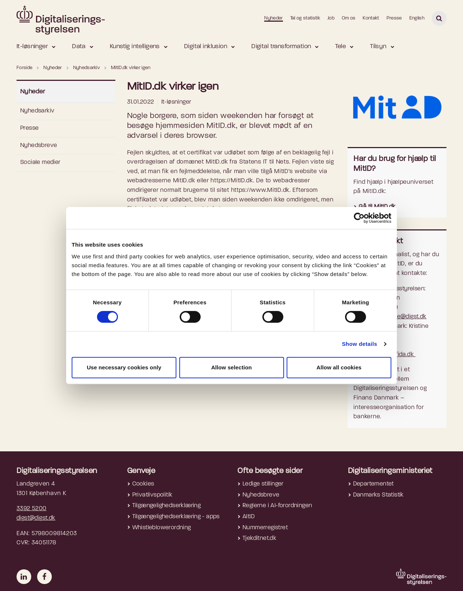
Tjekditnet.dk (259, 538)
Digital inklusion (205, 46)
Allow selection (231, 367)
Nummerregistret (265, 528)
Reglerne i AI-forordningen (277, 506)
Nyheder (273, 18)
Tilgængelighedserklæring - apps (176, 517)
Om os (349, 18)
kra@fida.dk (399, 355)
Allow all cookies (339, 367)
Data (79, 46)
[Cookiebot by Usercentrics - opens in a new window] (359, 217)
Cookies (143, 484)
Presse (394, 18)
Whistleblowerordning (161, 528)
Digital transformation (281, 46)
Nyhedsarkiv (37, 111)
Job (330, 18)
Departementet (373, 484)
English (416, 18)
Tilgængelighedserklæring (166, 506)
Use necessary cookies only (124, 367)
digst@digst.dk (36, 518)
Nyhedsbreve (38, 145)
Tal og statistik (305, 18)
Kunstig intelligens (135, 46)
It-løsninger (32, 46)
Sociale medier (40, 162)
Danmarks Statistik (378, 495)
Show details (359, 344)
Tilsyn (378, 46)
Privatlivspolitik (152, 495)
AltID (249, 517)
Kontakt (371, 18)
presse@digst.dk (404, 317)
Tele (340, 46)
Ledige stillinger (263, 484)
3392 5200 (32, 509)
